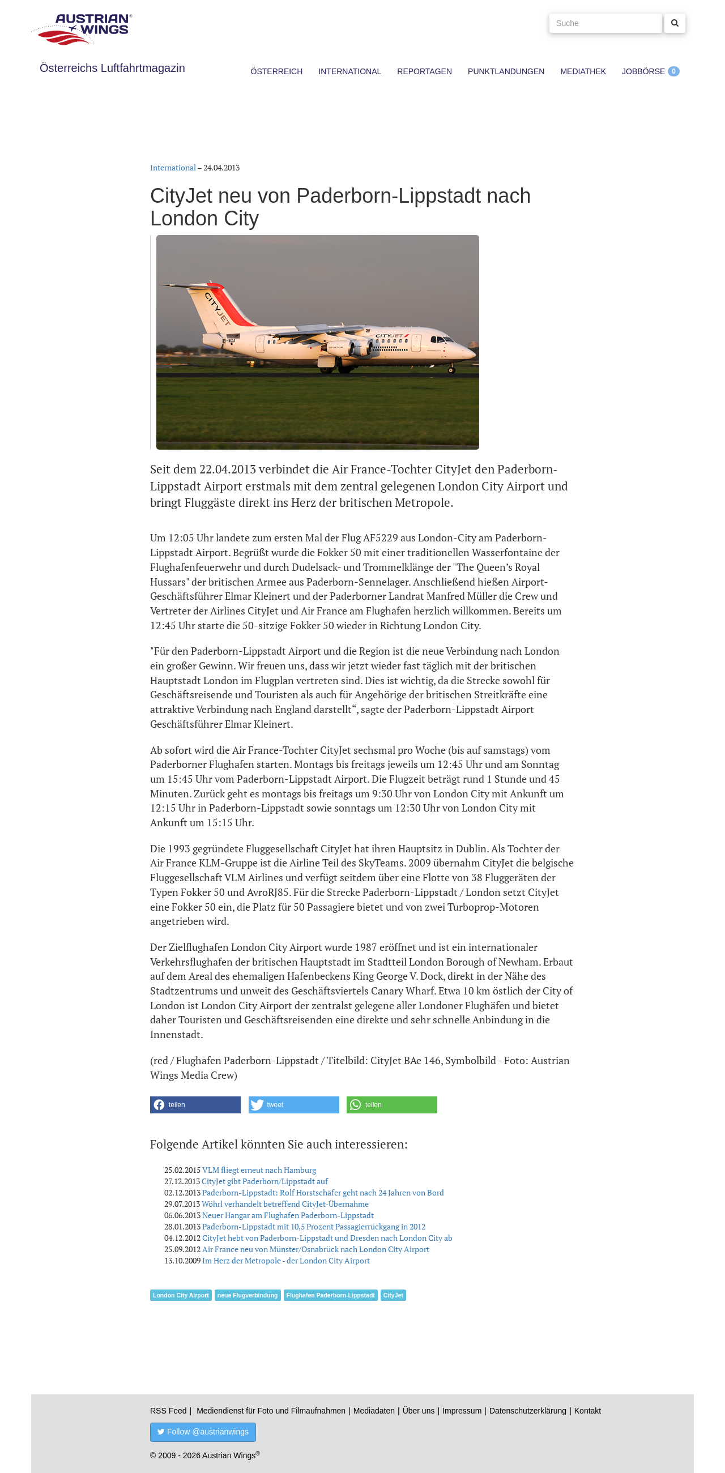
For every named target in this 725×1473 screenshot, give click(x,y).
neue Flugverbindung (248, 1295)
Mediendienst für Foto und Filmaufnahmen (271, 1410)
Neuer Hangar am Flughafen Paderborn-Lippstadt (288, 1215)
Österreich (277, 71)
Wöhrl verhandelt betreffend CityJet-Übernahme (285, 1203)
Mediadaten (374, 1410)
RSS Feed (168, 1410)
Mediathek (583, 71)
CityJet (393, 1295)
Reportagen (424, 71)
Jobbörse (643, 71)
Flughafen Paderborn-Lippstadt (331, 1295)
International (349, 71)
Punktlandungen (506, 71)
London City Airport (181, 1295)
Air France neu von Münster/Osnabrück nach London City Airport (315, 1249)
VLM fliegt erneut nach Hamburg (259, 1169)
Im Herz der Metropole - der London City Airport (286, 1260)
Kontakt (587, 1410)
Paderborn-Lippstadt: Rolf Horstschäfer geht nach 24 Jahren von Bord (323, 1192)
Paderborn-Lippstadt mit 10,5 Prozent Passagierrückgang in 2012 (313, 1226)
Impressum (461, 1410)
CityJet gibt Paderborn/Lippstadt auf (265, 1181)
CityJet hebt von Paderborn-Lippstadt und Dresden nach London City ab (327, 1237)
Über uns (419, 1410)
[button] (195, 1104)
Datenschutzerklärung (527, 1410)
